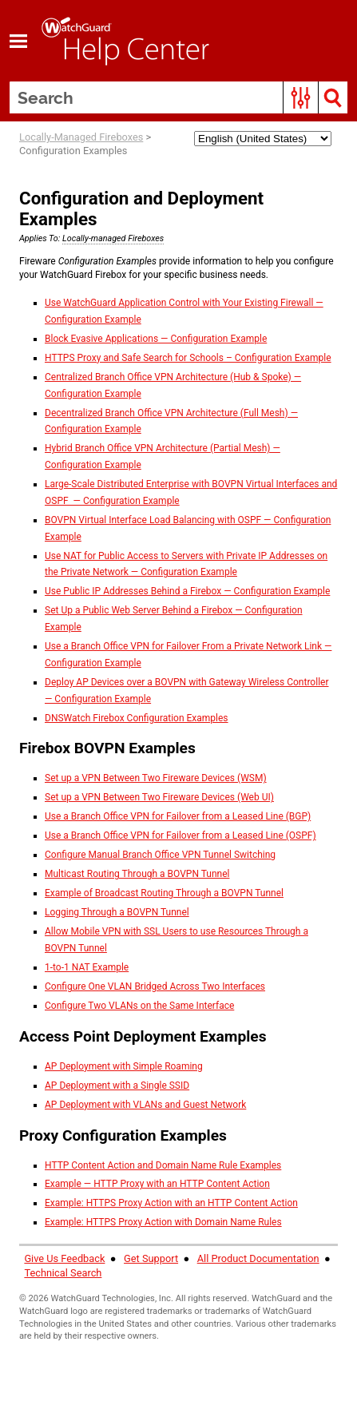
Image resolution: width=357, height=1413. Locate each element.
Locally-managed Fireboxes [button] (113, 238)
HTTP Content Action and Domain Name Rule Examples (163, 1165)
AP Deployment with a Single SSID (117, 1085)
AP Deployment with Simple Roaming (124, 1066)
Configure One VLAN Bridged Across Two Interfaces (155, 986)
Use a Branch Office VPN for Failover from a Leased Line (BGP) (178, 816)
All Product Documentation (258, 1258)
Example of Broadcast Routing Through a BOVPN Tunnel (164, 893)
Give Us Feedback (64, 1258)
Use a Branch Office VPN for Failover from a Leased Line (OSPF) (180, 835)
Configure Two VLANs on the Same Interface (139, 1005)
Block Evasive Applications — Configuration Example (156, 338)
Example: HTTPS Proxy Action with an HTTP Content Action (171, 1203)
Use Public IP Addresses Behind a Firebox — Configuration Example (187, 591)
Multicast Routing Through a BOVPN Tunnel (137, 873)
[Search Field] (178, 97)
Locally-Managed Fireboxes (81, 137)
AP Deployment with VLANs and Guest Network (145, 1104)
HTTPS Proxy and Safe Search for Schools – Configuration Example (188, 357)
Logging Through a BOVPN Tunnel (117, 912)
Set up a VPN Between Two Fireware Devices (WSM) (156, 778)
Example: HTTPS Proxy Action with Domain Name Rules (163, 1222)
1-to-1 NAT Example (87, 967)
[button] (301, 97)
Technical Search (62, 1273)
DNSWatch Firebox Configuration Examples (136, 718)
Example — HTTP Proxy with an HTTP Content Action (157, 1183)
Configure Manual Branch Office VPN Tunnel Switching (160, 854)
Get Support (151, 1258)
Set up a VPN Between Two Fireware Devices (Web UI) (159, 797)
